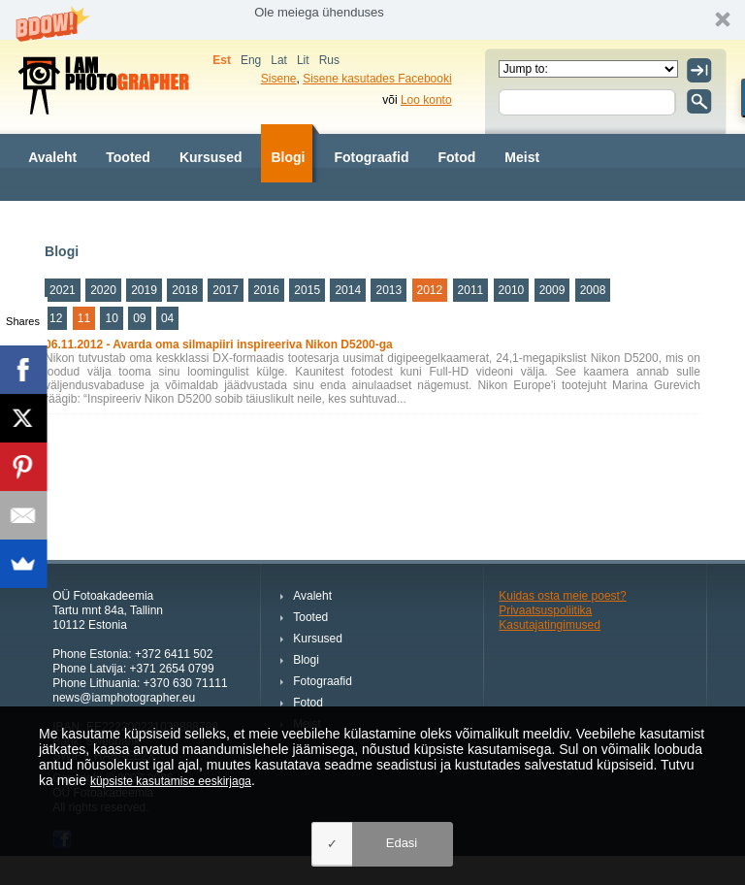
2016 (266, 290)
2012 (430, 290)
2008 (593, 290)
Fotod (456, 157)
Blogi (288, 157)
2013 (388, 290)
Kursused (211, 157)
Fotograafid (371, 157)
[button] (372, 20)
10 (111, 318)
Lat (279, 60)
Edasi (402, 843)
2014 (348, 290)
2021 (62, 290)
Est (221, 60)
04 (167, 318)
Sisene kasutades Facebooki (377, 78)
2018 (185, 290)
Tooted (128, 157)
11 (84, 318)
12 (55, 318)
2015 (307, 290)
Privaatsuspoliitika (545, 610)
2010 (512, 290)
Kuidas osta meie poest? (562, 596)
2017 (225, 290)
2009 (552, 290)
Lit (303, 60)
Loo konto (426, 100)
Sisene (279, 78)
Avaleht (52, 157)
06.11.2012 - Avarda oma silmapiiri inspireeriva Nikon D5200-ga (219, 344)
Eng (251, 60)
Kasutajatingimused (549, 625)
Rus (329, 60)
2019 (144, 290)
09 (139, 318)
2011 (471, 290)
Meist (521, 157)
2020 (103, 290)
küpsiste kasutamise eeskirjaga (170, 781)
